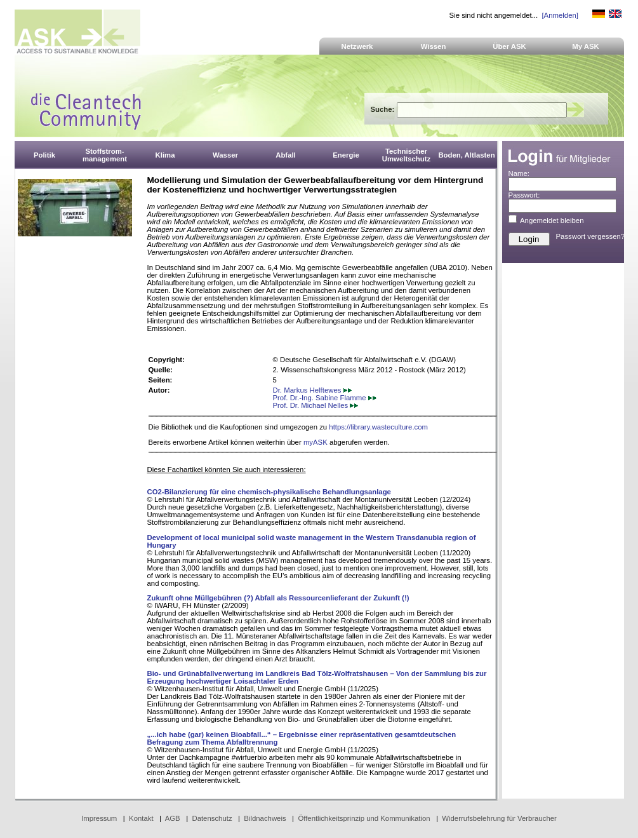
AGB (172, 818)
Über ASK (509, 46)
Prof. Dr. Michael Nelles (316, 405)
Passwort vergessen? (590, 236)
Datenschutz (212, 818)
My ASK (585, 46)
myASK (315, 442)
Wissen (433, 46)
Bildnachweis (265, 818)
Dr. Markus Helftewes (312, 390)
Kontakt (141, 818)
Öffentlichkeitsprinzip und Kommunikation (364, 818)
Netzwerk (357, 46)
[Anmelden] (560, 15)
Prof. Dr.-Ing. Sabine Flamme (324, 398)
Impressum (99, 818)
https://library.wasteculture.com (378, 427)
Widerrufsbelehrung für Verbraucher (499, 818)
